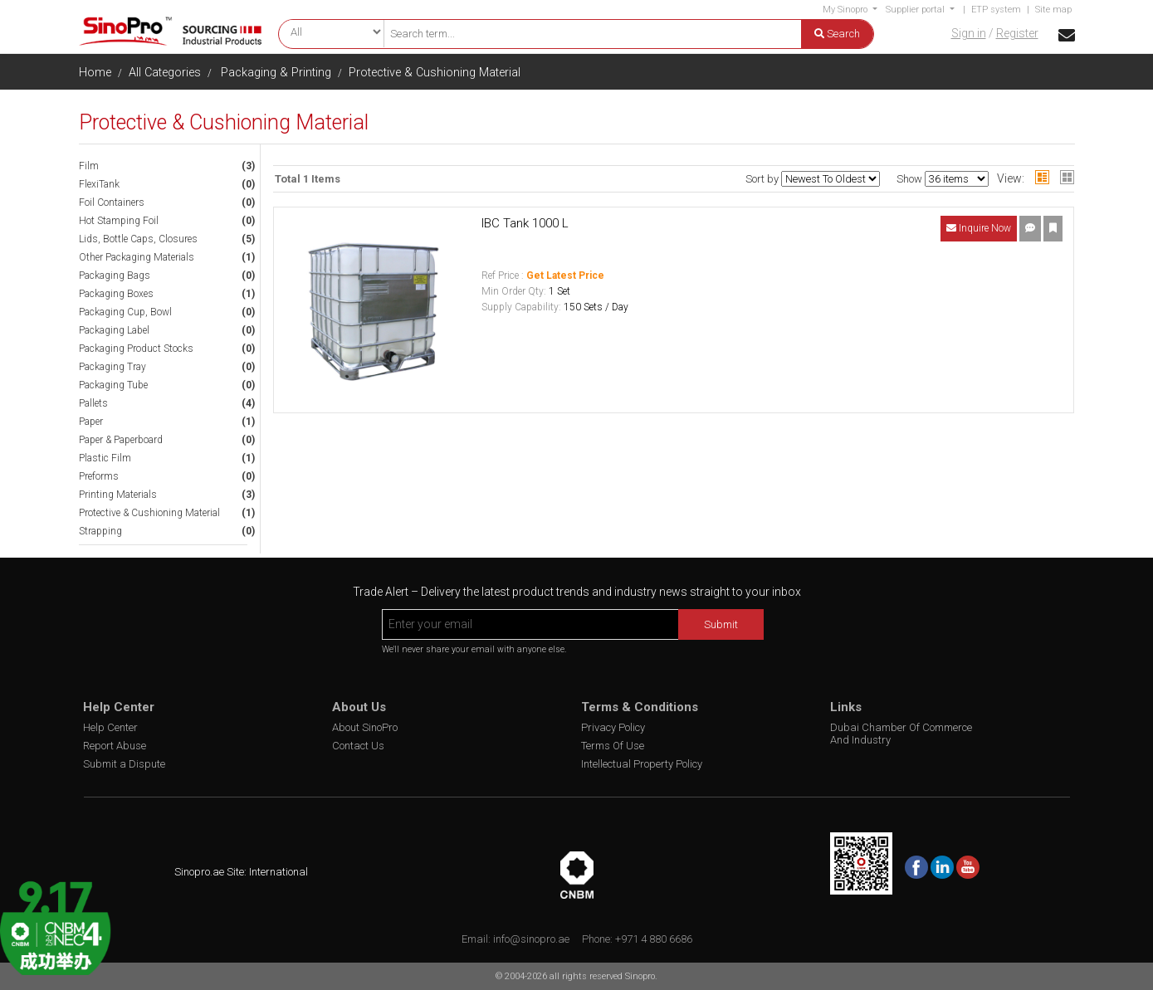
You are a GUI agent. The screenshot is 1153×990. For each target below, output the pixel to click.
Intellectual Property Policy (641, 764)
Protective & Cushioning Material (434, 73)
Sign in (968, 33)
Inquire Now (978, 228)
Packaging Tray (112, 367)
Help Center (110, 727)
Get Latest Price (565, 275)
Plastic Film (105, 458)
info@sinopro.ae (531, 939)
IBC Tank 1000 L (525, 223)
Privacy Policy (613, 727)
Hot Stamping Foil (119, 221)
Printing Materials (118, 494)
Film (89, 166)
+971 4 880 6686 (653, 939)
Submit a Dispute (124, 764)
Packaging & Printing (276, 73)
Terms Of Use (612, 745)
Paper (91, 421)
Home (95, 73)
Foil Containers (111, 202)
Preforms (99, 476)
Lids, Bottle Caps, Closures (138, 239)
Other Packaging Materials (136, 257)
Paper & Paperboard (121, 440)
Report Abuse (114, 745)
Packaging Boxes (116, 294)
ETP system (996, 9)
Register (1017, 33)
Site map (1053, 9)
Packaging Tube (113, 385)
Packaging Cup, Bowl (125, 312)
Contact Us (358, 745)
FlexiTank (99, 184)
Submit (721, 624)
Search (837, 33)
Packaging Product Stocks (136, 348)
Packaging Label (114, 330)
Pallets (93, 403)
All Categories (165, 73)
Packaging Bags (114, 275)
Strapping (100, 531)
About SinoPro (365, 727)
